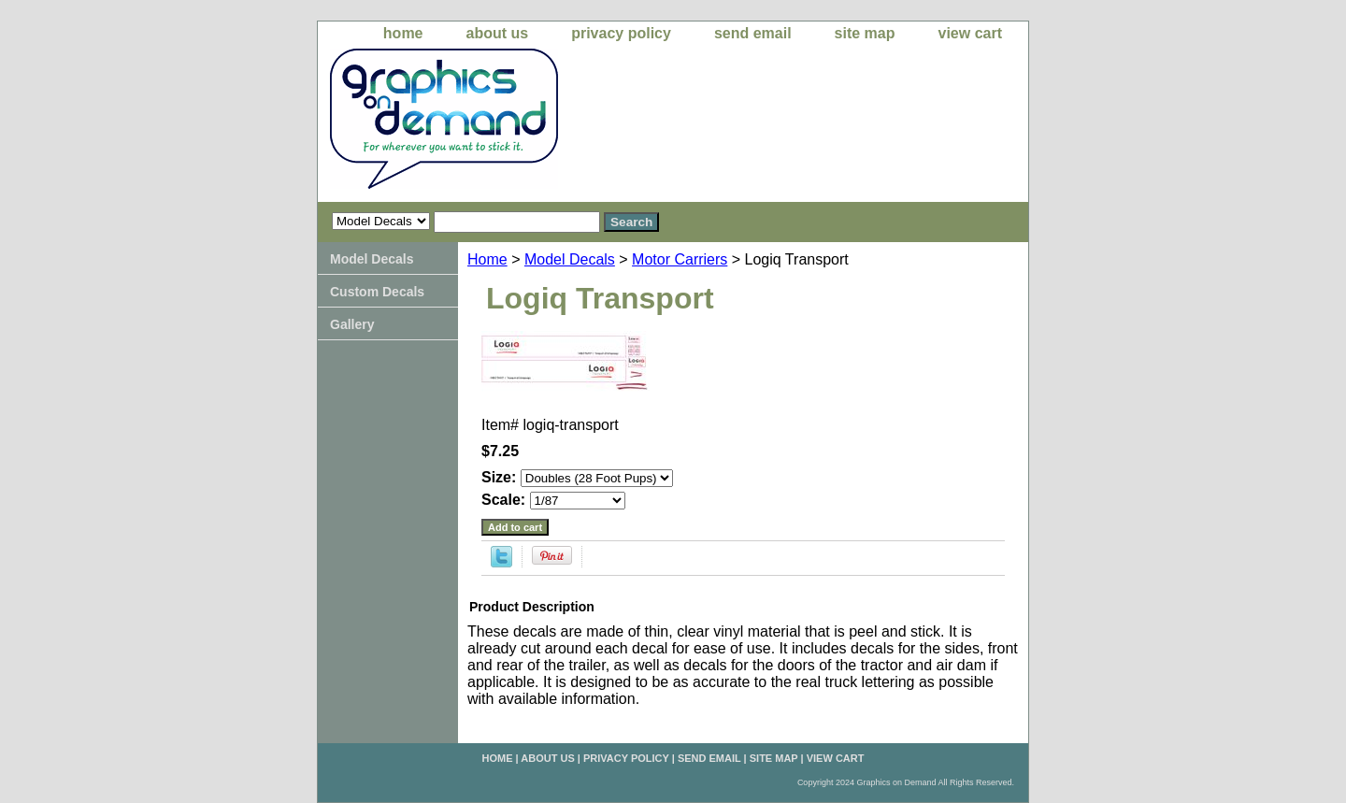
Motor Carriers (679, 259)
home (403, 33)
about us (497, 33)
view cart (970, 33)
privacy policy (621, 33)
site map (865, 33)
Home (487, 259)
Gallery (352, 324)
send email (753, 33)
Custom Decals (377, 291)
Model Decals (569, 259)
